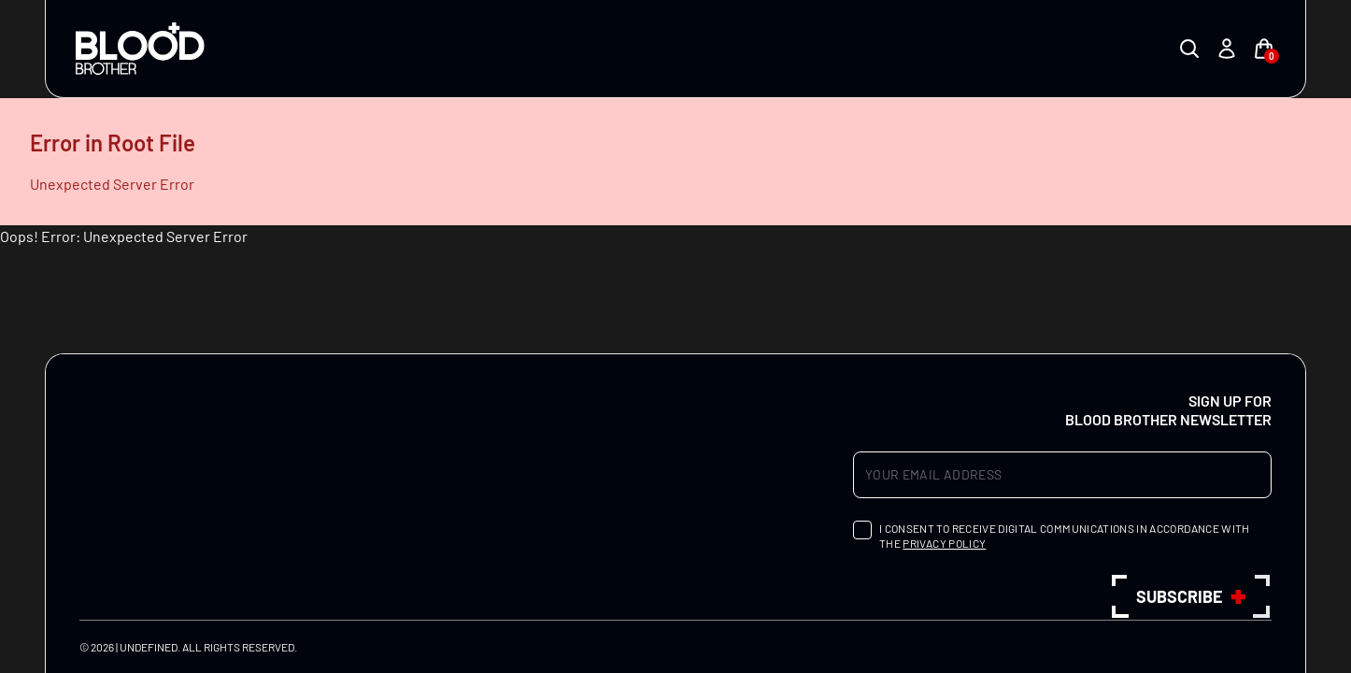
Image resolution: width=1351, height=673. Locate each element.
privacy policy (944, 543)
